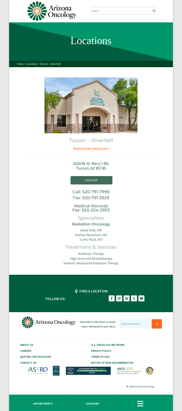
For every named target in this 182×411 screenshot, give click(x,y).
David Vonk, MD (91, 230)
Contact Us (28, 362)
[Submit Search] (123, 11)
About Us (26, 345)
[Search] (153, 10)
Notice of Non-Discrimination (112, 362)
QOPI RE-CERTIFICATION (35, 357)
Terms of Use (100, 357)
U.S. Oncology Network (107, 345)
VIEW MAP (91, 180)
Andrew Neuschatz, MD (91, 235)
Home (20, 64)
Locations (32, 64)
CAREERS (25, 351)
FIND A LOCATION (93, 291)
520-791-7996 (96, 191)
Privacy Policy (101, 351)
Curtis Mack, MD (91, 239)
